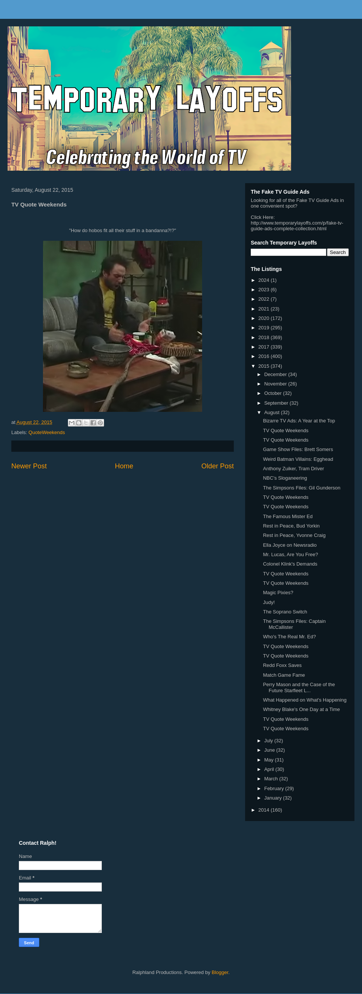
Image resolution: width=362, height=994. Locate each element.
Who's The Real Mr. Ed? (289, 636)
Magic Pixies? (278, 592)
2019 (264, 327)
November (276, 384)
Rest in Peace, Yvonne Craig (294, 535)
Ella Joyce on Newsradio (289, 545)
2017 (264, 347)
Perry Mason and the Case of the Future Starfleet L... (299, 687)
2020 (264, 318)
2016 (264, 356)
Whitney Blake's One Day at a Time (301, 709)
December (276, 374)
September (277, 403)
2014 (264, 810)
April (270, 769)
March (271, 778)
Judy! (269, 602)
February (274, 788)
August (272, 412)
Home (124, 466)
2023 (264, 289)
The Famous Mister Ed (288, 516)
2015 (264, 366)
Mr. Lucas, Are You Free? (290, 554)
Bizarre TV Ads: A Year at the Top (299, 421)
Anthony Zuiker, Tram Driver (293, 468)
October (273, 393)
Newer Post (29, 466)
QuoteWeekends (47, 432)
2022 (264, 299)
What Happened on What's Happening (304, 700)
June (270, 750)
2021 (264, 309)
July (269, 740)
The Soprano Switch (285, 612)
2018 (264, 337)
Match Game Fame (284, 675)
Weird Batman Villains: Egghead (298, 459)
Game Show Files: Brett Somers (298, 449)
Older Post (217, 466)
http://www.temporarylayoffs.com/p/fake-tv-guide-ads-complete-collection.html (297, 225)
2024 (264, 280)
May (269, 760)
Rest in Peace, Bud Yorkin (291, 526)
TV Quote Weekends (285, 430)
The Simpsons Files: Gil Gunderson (301, 488)
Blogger (220, 972)
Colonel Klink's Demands (290, 564)
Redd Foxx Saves (282, 665)
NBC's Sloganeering (285, 478)
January (273, 798)
